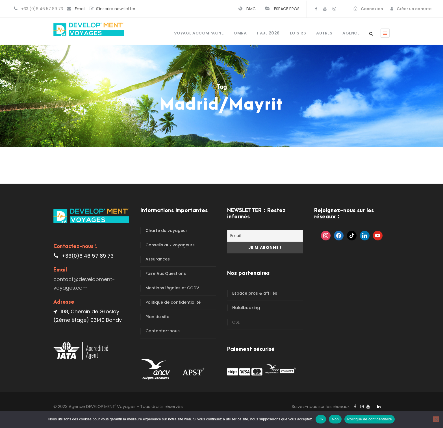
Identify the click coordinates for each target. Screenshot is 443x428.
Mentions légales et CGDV (172, 288)
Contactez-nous (163, 331)
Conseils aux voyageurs (170, 245)
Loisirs (298, 33)
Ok (320, 419)
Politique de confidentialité (173, 302)
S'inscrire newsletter (115, 9)
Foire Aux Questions (166, 273)
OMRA (240, 33)
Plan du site (157, 317)
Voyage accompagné (199, 33)
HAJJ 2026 (268, 33)
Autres (324, 33)
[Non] (436, 419)
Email (80, 9)
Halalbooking (246, 307)
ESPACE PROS (286, 9)
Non (335, 419)
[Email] (265, 236)
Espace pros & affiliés (254, 293)
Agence (350, 33)
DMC (251, 9)
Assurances (158, 259)
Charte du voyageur (166, 230)
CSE (236, 322)
